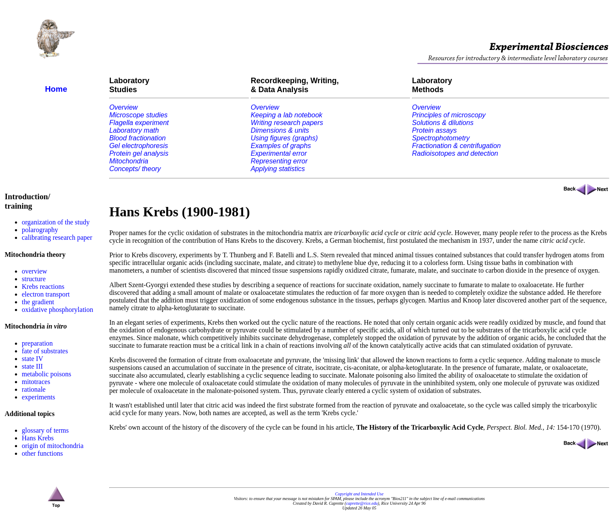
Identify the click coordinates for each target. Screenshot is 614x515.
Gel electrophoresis (138, 145)
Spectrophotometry (440, 138)
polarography (40, 229)
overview (34, 271)
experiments (38, 397)
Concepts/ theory (135, 168)
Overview (123, 107)
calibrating (36, 237)
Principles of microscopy (449, 115)
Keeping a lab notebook (286, 115)
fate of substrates (45, 351)
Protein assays (434, 130)
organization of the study (56, 222)
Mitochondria (128, 161)
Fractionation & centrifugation (456, 145)
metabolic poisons (46, 374)
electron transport (46, 294)
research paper (72, 237)
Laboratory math (134, 130)
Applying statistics (278, 168)
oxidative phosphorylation (57, 309)
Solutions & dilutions (442, 122)
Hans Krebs (38, 438)
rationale (34, 389)
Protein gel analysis (138, 153)
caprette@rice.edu (362, 503)
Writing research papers (287, 122)
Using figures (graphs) (284, 138)
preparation (37, 343)
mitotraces (36, 381)
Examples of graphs (281, 145)
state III (32, 366)
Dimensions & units (280, 130)
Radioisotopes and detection (455, 153)
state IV (32, 358)
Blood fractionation (137, 138)
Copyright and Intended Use (359, 494)
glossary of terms (45, 430)
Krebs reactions (43, 286)
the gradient (38, 302)
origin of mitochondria (53, 445)
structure (34, 278)
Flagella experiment (139, 122)
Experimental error (279, 153)
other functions (42, 453)
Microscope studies (138, 115)
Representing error (279, 161)
